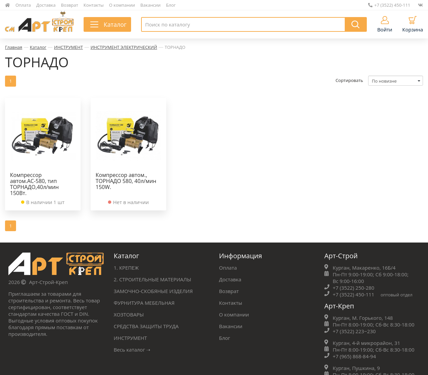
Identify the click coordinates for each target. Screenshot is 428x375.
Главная (13, 47)
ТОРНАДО (175, 47)
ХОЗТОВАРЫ (129, 314)
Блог (171, 5)
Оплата (23, 5)
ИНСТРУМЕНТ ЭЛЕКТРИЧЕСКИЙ (124, 47)
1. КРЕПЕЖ (126, 267)
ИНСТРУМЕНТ (68, 47)
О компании (122, 5)
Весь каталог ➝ (132, 349)
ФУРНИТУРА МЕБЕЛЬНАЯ (144, 302)
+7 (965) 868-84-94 (354, 356)
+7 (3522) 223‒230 (354, 331)
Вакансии (150, 5)
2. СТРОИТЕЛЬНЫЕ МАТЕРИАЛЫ (152, 279)
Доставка (46, 5)
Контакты (94, 5)
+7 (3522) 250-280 (353, 287)
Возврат (69, 5)
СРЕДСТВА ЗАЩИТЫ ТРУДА (146, 326)
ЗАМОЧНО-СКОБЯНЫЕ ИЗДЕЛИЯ (153, 291)
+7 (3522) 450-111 (389, 5)
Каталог (38, 47)
